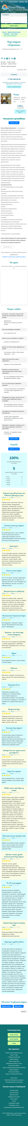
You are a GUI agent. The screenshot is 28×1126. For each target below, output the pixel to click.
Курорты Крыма (14, 1059)
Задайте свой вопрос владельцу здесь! (14, 257)
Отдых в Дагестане (14, 1061)
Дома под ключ (14, 1094)
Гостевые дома (14, 1090)
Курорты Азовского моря (14, 32)
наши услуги (14, 1035)
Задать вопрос (14, 438)
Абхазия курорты (14, 1069)
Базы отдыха (14, 34)
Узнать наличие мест (14, 87)
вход (14, 1043)
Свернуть (23, 1011)
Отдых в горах (14, 1055)
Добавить (23, 2)
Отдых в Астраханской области (14, 1074)
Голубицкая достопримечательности (14, 1107)
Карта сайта (14, 1078)
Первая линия (7, 1006)
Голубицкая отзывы (14, 1103)
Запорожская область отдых (14, 1063)
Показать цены (14, 122)
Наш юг (4, 32)
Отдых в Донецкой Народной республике (14, 1067)
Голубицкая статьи (14, 1105)
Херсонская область (14, 1065)
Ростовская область (14, 1071)
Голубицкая (7, 34)
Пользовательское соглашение (14, 1082)
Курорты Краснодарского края (14, 1052)
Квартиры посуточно (14, 1096)
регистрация (14, 1039)
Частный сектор (14, 1092)
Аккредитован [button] (6, 246)
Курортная (18, 1006)
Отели (14, 1101)
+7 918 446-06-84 (13, 79)
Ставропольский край (14, 1057)
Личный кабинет (13, 1)
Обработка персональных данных (14, 1080)
